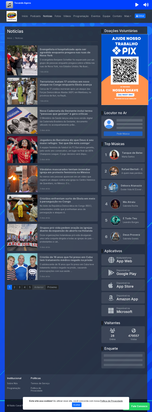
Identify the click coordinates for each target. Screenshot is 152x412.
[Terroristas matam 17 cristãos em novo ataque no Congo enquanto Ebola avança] (52, 91)
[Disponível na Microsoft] (123, 310)
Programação (81, 16)
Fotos (58, 16)
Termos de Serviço (40, 383)
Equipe (106, 16)
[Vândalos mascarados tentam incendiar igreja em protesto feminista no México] (52, 178)
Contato (117, 16)
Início (25, 16)
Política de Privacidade (36, 389)
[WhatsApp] (136, 406)
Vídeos (67, 16)
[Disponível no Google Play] (123, 272)
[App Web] (123, 260)
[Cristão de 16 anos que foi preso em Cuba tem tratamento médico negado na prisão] (52, 266)
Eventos (95, 16)
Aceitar (76, 405)
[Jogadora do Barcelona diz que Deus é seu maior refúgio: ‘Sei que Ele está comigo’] (52, 149)
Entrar (140, 16)
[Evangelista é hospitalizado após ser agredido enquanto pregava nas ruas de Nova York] (52, 60)
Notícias (47, 16)
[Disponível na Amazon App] (123, 298)
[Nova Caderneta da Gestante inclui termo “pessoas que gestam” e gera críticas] (52, 120)
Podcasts (35, 16)
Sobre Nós (12, 383)
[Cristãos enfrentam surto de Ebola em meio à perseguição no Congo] (52, 208)
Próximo (52, 287)
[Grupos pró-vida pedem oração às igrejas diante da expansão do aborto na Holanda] (52, 237)
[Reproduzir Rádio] (137, 4)
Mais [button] (126, 16)
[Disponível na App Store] (123, 285)
